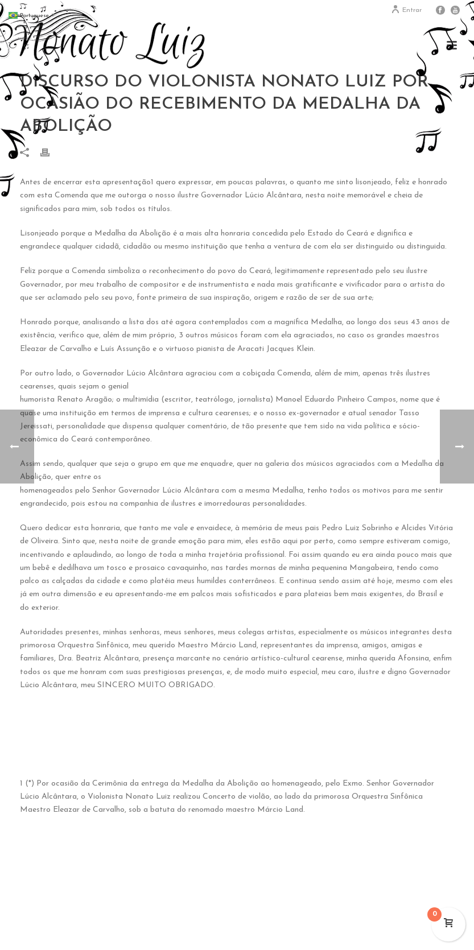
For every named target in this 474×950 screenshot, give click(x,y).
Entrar (406, 10)
